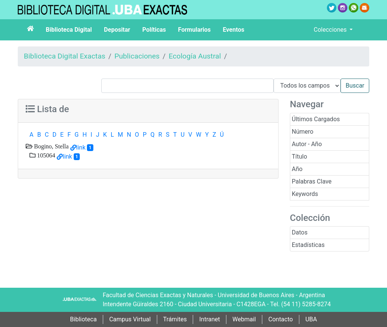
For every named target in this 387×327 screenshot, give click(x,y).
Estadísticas (308, 244)
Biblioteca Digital (69, 29)
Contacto (280, 319)
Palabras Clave (311, 181)
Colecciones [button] (331, 29)
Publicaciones (137, 56)
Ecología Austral (195, 56)
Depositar (117, 29)
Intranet (209, 319)
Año (297, 169)
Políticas (154, 29)
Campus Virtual (130, 319)
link (81, 147)
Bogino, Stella (51, 146)
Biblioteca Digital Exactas (64, 56)
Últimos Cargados (316, 119)
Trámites (175, 319)
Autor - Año (307, 144)
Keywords (305, 193)
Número (302, 131)
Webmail (244, 319)
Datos (300, 232)
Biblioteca (83, 319)
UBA (311, 319)
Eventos (234, 29)
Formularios (194, 29)
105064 (45, 155)
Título (299, 156)
